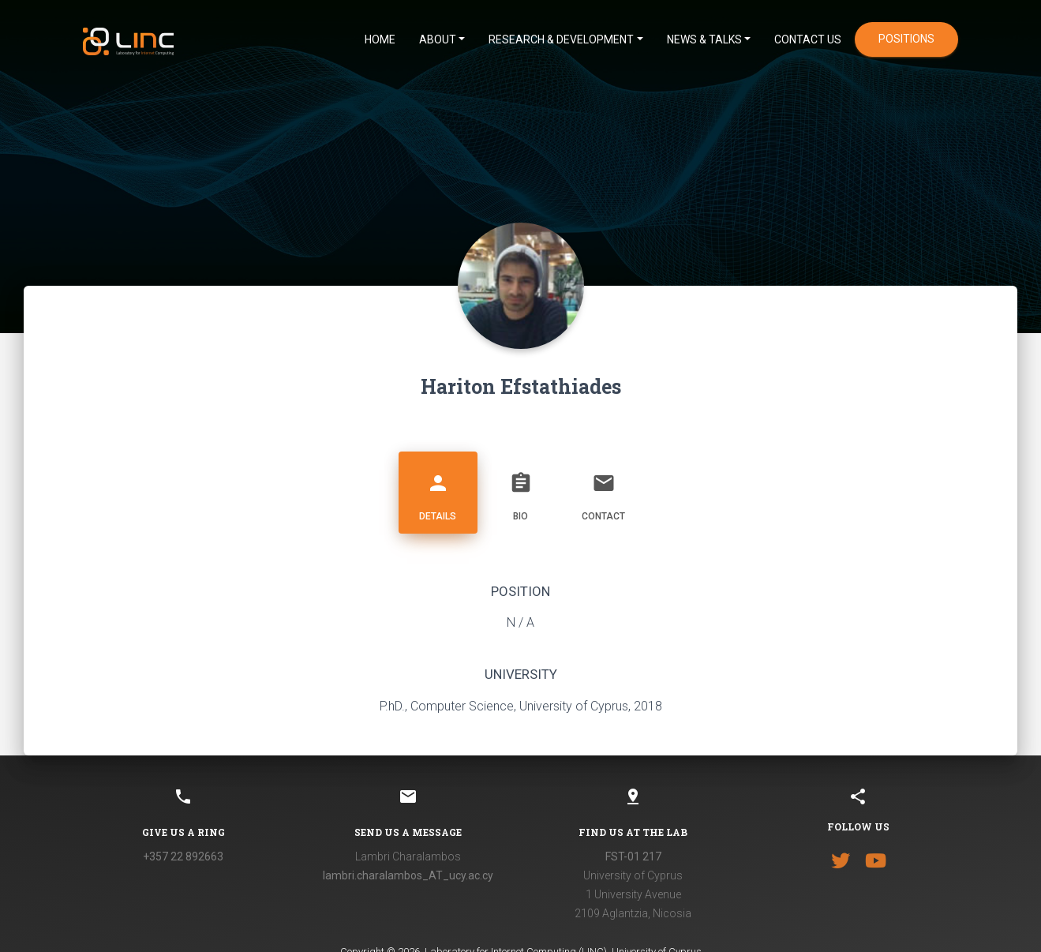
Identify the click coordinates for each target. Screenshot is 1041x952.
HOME (380, 39)
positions (906, 38)
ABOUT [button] (437, 39)
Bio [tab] (521, 490)
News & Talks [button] (704, 39)
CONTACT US (807, 39)
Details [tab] (438, 490)
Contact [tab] (603, 490)
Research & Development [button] (561, 39)
